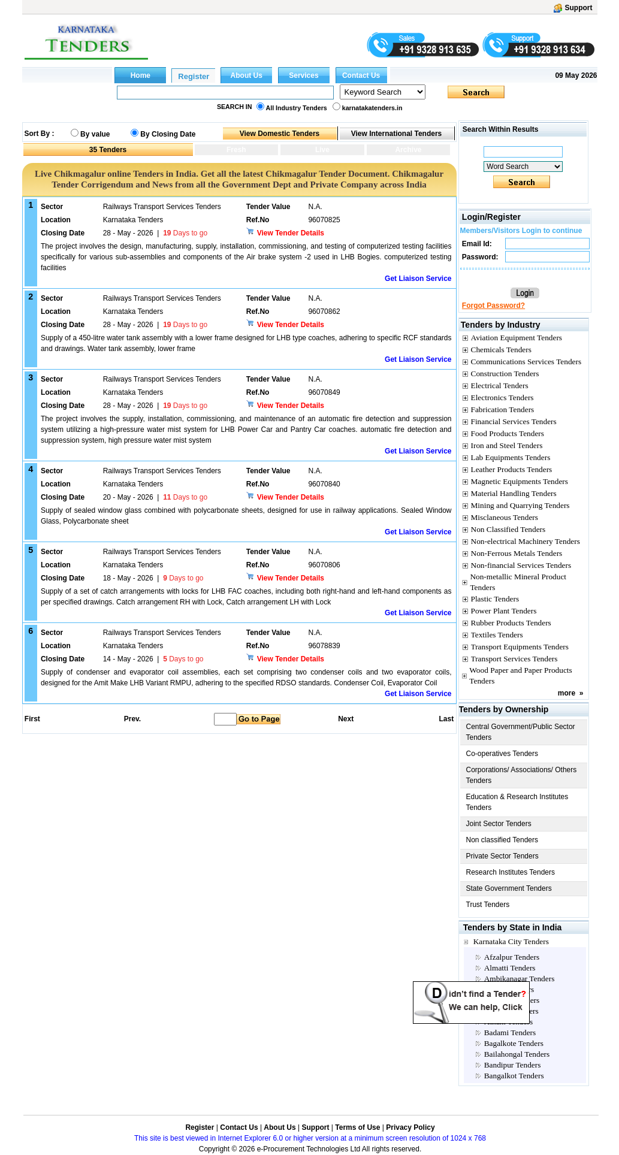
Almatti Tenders (510, 967)
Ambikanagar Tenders (519, 978)
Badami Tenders (510, 1032)
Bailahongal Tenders (517, 1054)
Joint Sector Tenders (499, 824)
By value (95, 134)
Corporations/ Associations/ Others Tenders (521, 775)
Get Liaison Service (418, 278)
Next (346, 719)
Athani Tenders (508, 1021)
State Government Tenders (509, 888)
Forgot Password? (493, 305)
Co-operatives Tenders (502, 753)
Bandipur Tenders (512, 1064)
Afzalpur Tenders (511, 957)
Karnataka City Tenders (511, 941)
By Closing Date (167, 134)
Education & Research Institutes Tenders (517, 802)
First (32, 719)
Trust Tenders (488, 904)
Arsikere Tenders (511, 1010)
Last (446, 719)
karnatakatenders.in (372, 107)
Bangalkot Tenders (514, 1075)
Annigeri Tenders (511, 1000)
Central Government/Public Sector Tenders (520, 732)
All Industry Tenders (296, 107)
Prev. (132, 719)
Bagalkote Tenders (513, 1043)
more (566, 693)
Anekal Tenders (509, 989)
